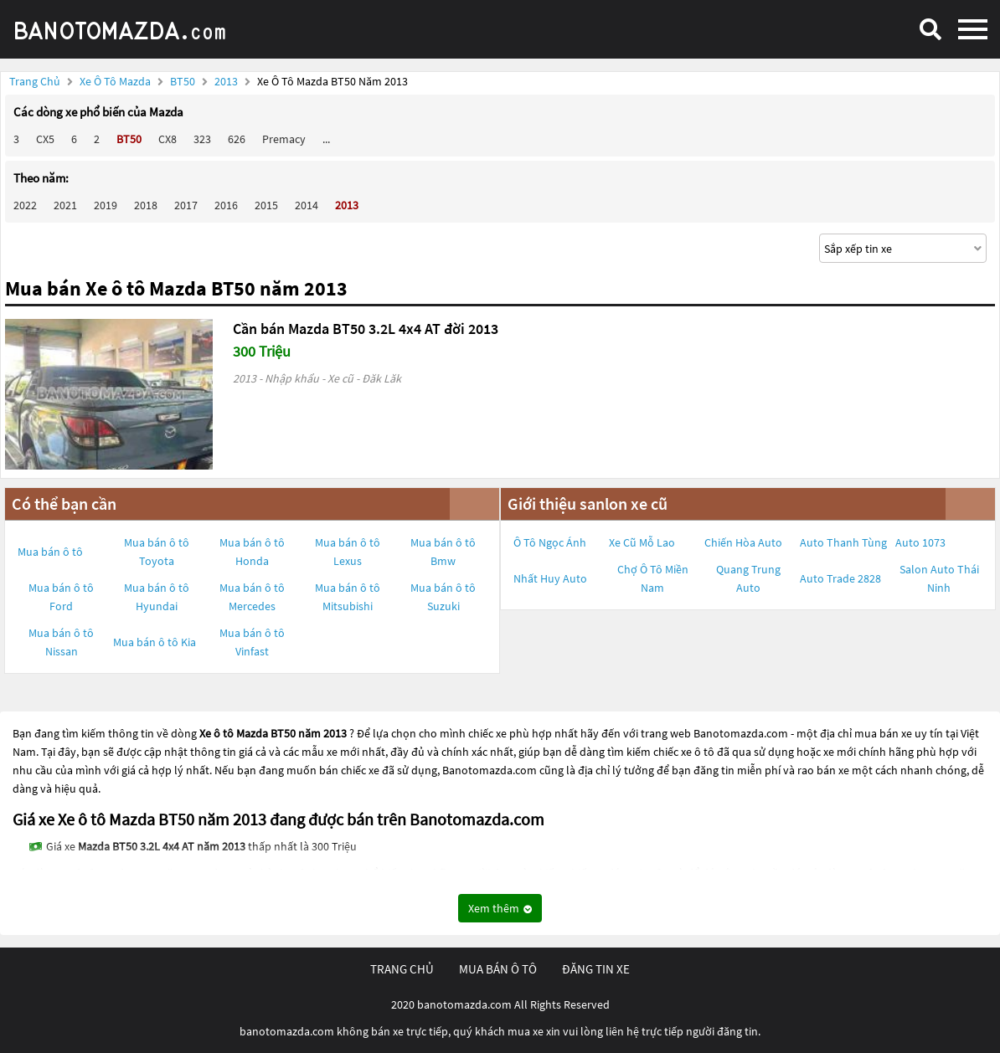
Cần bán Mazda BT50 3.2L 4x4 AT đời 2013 (365, 328)
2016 (226, 205)
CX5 (45, 138)
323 (202, 138)
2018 (145, 205)
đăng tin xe (596, 969)
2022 (25, 205)
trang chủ (402, 969)
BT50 (184, 81)
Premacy (284, 138)
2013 (227, 81)
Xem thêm (500, 908)
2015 (266, 205)
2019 (105, 205)
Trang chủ (34, 81)
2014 (306, 205)
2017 (186, 205)
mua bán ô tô (498, 969)
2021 (65, 205)
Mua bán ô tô (50, 551)
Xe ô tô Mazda (115, 81)
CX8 (167, 138)
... (326, 138)
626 (236, 138)
